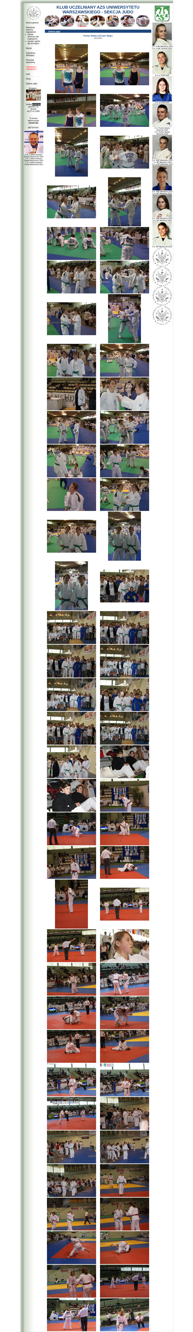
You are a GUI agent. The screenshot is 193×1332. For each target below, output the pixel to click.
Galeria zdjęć (31, 83)
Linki (28, 74)
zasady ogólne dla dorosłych (34, 42)
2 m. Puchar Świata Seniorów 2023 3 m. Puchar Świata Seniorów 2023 (162, 130)
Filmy (28, 79)
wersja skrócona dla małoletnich (33, 36)
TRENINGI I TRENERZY (31, 68)
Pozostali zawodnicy (30, 61)
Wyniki (29, 48)
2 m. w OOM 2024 (162, 74)
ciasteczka (33, 123)
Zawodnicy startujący (30, 54)
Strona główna (32, 23)
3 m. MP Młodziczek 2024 (162, 246)
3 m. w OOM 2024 (162, 101)
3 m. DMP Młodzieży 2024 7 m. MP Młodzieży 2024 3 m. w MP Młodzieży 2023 (162, 161)
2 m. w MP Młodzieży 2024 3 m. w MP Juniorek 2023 (162, 46)
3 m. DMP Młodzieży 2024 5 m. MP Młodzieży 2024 (162, 191)
